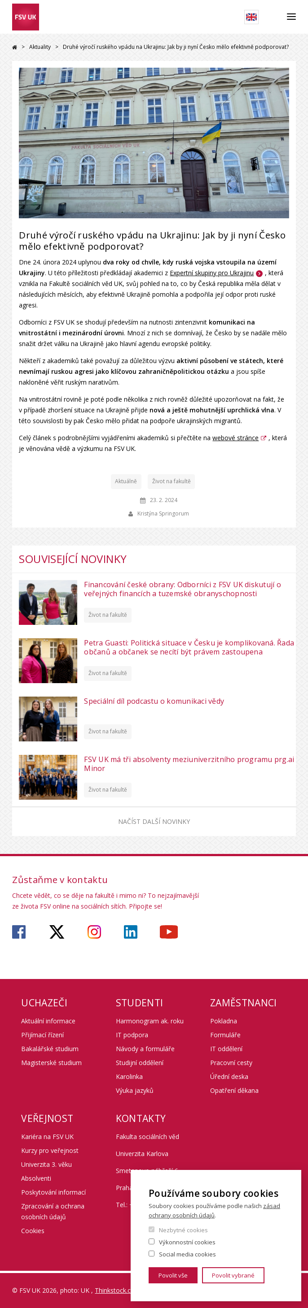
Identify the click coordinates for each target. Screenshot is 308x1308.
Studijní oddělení (139, 1062)
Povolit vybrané (233, 1275)
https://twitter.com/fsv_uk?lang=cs (56, 932)
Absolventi (36, 1178)
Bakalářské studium (50, 1048)
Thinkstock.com (118, 1290)
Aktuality (40, 47)
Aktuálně (126, 481)
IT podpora (132, 1035)
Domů (14, 47)
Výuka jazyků (135, 1090)
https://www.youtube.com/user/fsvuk (169, 932)
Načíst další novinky (154, 821)
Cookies (32, 1230)
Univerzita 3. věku (46, 1164)
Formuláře (225, 1035)
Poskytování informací (53, 1192)
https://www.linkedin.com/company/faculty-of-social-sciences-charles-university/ (130, 932)
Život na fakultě (171, 481)
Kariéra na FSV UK (47, 1136)
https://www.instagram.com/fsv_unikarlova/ (94, 932)
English (251, 17)
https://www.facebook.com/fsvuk (19, 932)
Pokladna (223, 1021)
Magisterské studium (51, 1062)
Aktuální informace (48, 1021)
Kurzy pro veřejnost (50, 1150)
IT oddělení (226, 1048)
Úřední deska (229, 1076)
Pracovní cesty (231, 1062)
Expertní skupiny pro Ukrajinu (212, 273)
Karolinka (129, 1076)
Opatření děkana (234, 1090)
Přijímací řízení (42, 1035)
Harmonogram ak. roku (150, 1021)
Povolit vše (173, 1275)
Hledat (273, 17)
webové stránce (235, 437)
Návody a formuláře (145, 1048)
